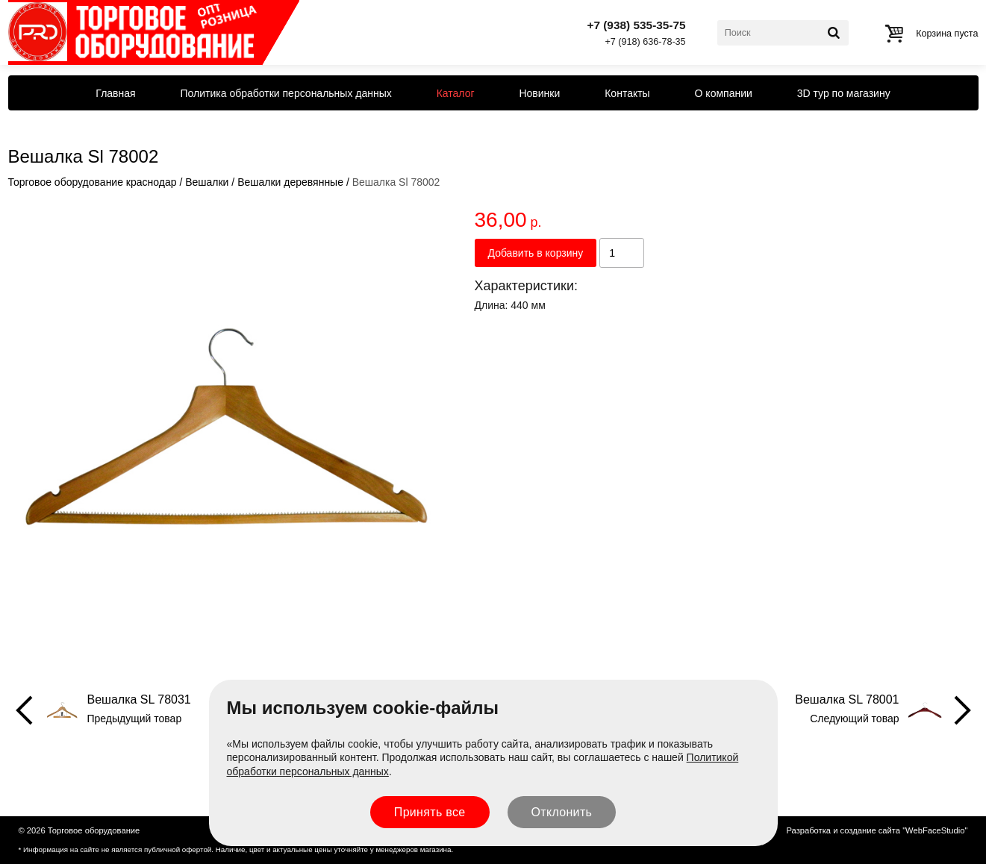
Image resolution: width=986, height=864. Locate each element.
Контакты (627, 93)
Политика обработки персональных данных (286, 93)
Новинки (539, 93)
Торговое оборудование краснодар (92, 182)
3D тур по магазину (843, 93)
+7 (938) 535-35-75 (636, 25)
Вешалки (206, 182)
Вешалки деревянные (290, 182)
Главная (115, 93)
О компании (723, 93)
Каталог (456, 93)
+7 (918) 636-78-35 (645, 42)
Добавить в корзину (536, 253)
